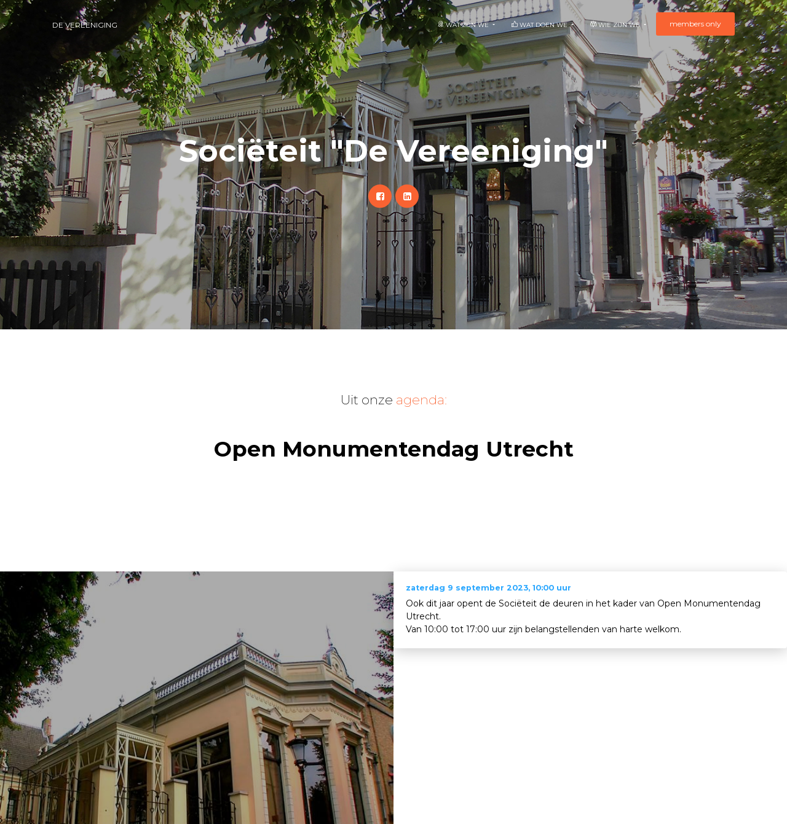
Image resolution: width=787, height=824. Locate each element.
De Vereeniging (84, 24)
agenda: (421, 399)
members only (695, 23)
